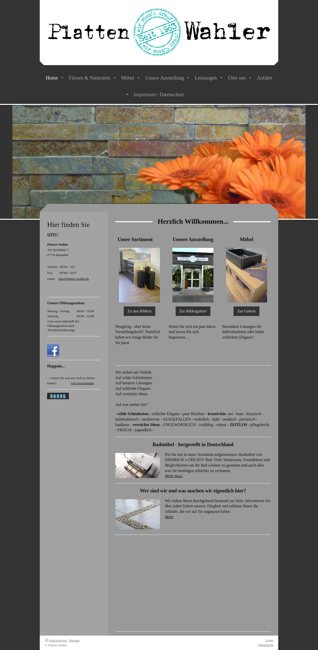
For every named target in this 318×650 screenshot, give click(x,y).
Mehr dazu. (174, 476)
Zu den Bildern (139, 311)
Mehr (169, 517)
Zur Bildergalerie (193, 311)
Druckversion (56, 640)
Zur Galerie (246, 311)
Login (269, 640)
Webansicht (265, 645)
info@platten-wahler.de (74, 279)
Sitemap (74, 640)
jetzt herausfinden (82, 383)
